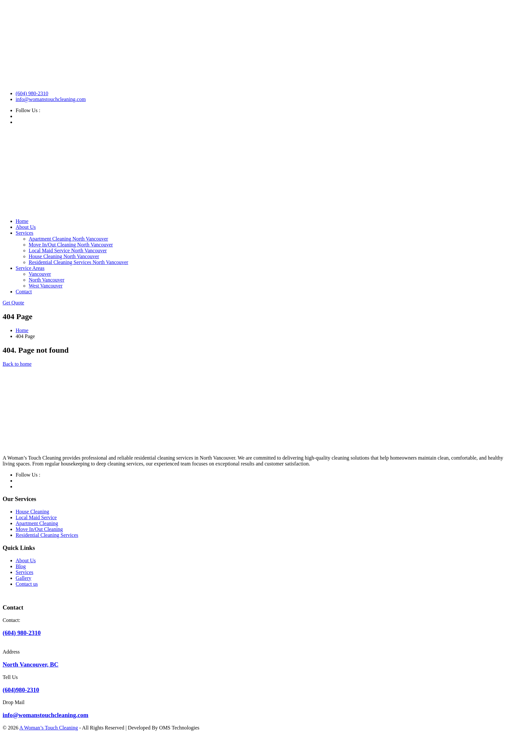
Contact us (27, 584)
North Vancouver (46, 280)
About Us (26, 227)
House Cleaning (32, 511)
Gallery (23, 578)
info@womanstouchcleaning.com (51, 99)
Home (22, 221)
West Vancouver (46, 285)
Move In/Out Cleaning (39, 529)
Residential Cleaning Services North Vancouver (78, 262)
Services (24, 233)
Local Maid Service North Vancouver (68, 250)
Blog (21, 566)
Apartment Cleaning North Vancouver (68, 239)
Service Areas (30, 268)
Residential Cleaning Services (47, 535)
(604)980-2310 (21, 689)
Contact (24, 291)
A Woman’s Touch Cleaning (48, 727)
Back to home (17, 364)
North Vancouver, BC (30, 664)
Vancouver (40, 274)
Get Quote (13, 302)
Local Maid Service (36, 517)
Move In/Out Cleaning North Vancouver (71, 244)
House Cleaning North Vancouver (64, 256)
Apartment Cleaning (37, 523)
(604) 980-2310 (32, 93)
